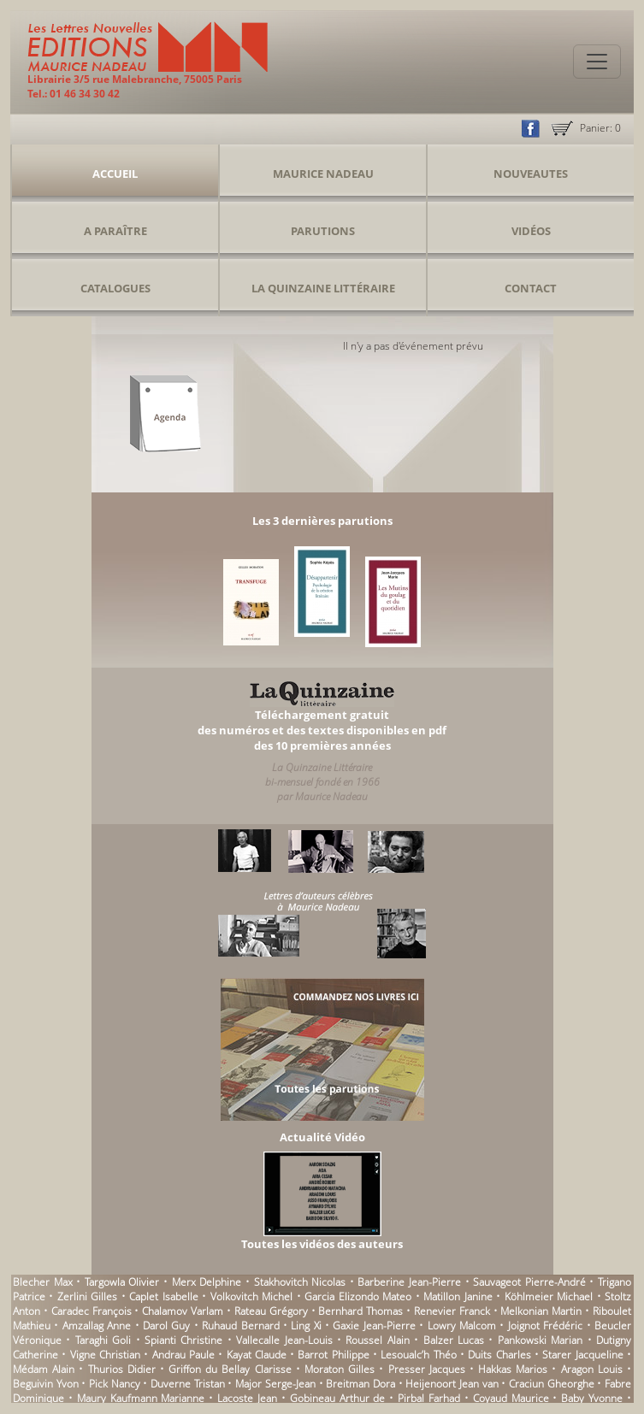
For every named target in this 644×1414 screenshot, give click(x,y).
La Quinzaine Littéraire (323, 288)
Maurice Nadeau (323, 173)
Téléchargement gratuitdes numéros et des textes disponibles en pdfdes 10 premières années (322, 730)
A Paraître (115, 231)
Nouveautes (530, 173)
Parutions (323, 231)
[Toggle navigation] (597, 61)
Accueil (115, 173)
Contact (531, 288)
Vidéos (531, 231)
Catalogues (115, 288)
